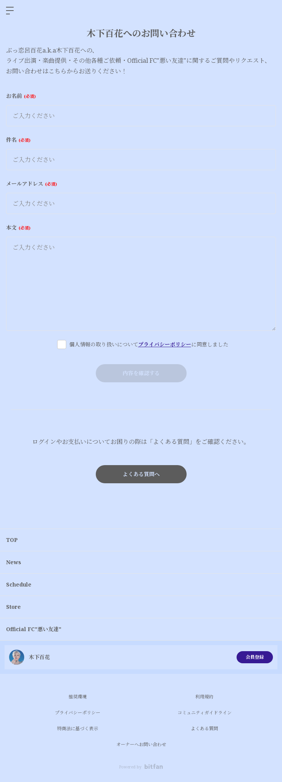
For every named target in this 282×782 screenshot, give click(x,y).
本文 (18, 227)
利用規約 (204, 697)
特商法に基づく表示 (77, 728)
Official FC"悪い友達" (33, 629)
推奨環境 (78, 697)
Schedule (18, 584)
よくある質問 (204, 728)
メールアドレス (31, 183)
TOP (12, 539)
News (13, 562)
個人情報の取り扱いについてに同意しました (148, 344)
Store (13, 606)
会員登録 (255, 657)
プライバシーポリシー (164, 344)
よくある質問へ (141, 474)
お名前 (21, 95)
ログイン (270, 11)
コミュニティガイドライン (205, 712)
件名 (18, 139)
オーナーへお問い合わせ (141, 744)
